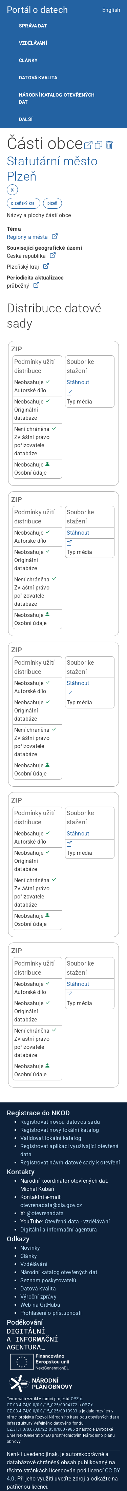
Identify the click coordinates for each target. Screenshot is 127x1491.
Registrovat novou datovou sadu (60, 1122)
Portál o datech (37, 10)
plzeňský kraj (23, 203)
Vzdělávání (33, 43)
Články (28, 60)
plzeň (52, 203)
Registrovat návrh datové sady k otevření (70, 1162)
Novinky (30, 1248)
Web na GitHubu (40, 1305)
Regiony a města (28, 237)
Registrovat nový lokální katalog (59, 1130)
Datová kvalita (38, 77)
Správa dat (33, 25)
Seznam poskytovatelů (48, 1280)
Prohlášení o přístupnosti (51, 1313)
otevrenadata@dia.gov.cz (51, 1205)
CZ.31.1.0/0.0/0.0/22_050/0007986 (41, 1429)
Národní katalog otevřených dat (58, 1272)
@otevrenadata (45, 1213)
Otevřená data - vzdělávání (77, 1221)
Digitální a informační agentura (58, 1229)
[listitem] (63, 26)
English (111, 10)
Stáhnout (78, 382)
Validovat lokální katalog (50, 1138)
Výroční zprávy (38, 1296)
